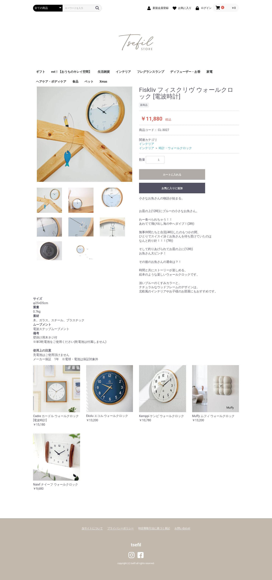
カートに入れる (172, 174)
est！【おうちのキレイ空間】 (71, 72)
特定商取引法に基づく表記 (154, 528)
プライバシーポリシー (120, 528)
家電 (209, 72)
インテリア (123, 72)
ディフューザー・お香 (185, 72)
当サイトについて (92, 528)
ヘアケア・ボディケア (51, 81)
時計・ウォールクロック (175, 148)
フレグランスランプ (150, 72)
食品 (75, 81)
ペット (89, 81)
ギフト (40, 72)
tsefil (136, 544)
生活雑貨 (104, 72)
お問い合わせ (182, 528)
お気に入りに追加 (172, 188)
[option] (84, 134)
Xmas (103, 81)
